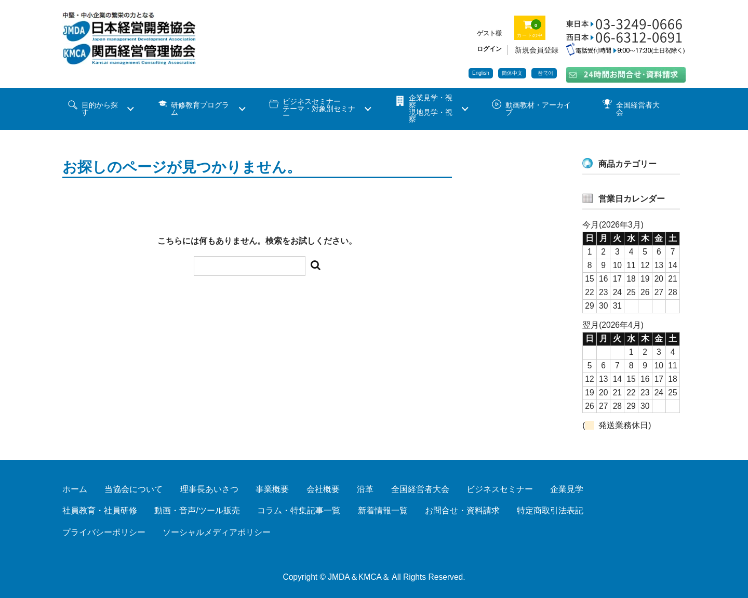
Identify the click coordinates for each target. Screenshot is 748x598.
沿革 (365, 489)
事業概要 (272, 489)
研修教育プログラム (200, 108)
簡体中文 (512, 73)
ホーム (74, 489)
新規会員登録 (536, 50)
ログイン (489, 48)
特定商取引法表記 (550, 510)
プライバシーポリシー (103, 532)
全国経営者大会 (638, 108)
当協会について (133, 489)
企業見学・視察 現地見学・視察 (430, 108)
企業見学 (566, 489)
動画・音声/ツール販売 (196, 510)
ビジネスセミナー (499, 489)
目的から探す (100, 108)
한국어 (545, 73)
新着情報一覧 (383, 510)
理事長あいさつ (209, 489)
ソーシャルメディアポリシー (217, 532)
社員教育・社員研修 (99, 510)
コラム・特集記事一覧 (298, 510)
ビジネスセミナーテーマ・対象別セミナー (319, 108)
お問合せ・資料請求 (462, 510)
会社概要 (323, 489)
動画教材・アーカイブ (538, 108)
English (480, 73)
